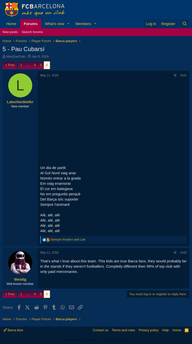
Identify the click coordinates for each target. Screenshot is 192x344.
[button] (68, 23)
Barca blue (13, 330)
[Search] (185, 23)
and (67, 239)
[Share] (175, 75)
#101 (183, 75)
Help (165, 330)
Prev (11, 65)
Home (11, 24)
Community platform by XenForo (96, 339)
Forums (31, 24)
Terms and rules (123, 330)
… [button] (28, 65)
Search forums (32, 32)
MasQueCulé (15, 56)
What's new (54, 24)
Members (83, 24)
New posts (10, 32)
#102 (183, 252)
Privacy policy (148, 330)
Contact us (100, 330)
